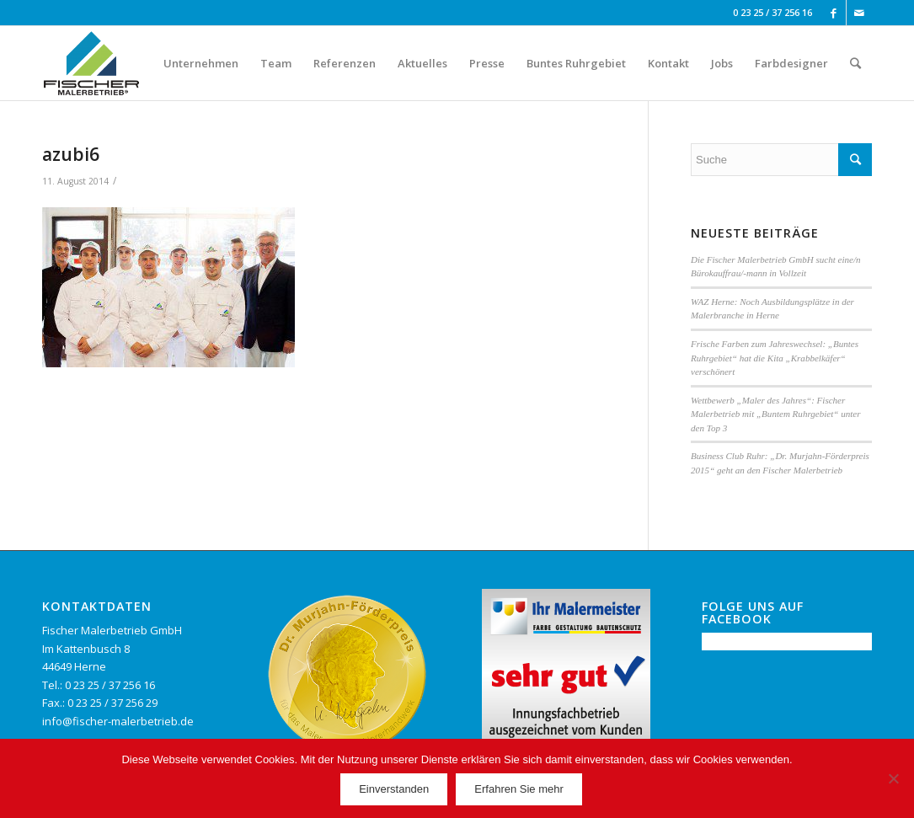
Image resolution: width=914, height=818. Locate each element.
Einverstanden (394, 789)
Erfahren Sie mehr (519, 789)
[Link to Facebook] (833, 12)
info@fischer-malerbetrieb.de (118, 721)
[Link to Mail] (859, 12)
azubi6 (70, 154)
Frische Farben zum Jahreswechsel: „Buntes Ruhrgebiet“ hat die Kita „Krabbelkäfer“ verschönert (774, 358)
